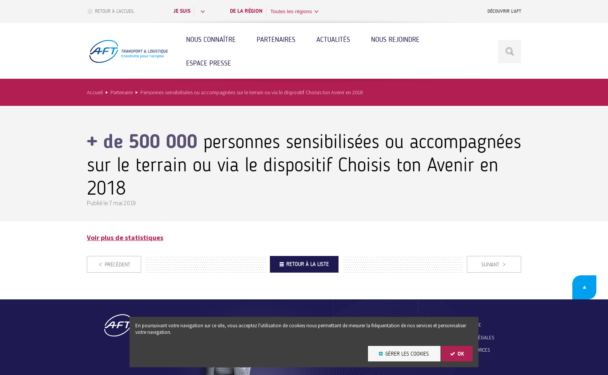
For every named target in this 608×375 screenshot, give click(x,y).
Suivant (490, 264)
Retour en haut (584, 287)
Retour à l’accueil (110, 11)
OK (461, 354)
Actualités (333, 39)
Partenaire (122, 92)
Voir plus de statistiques (125, 237)
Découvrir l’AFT (504, 11)
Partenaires (276, 39)
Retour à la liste (307, 264)
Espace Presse (208, 63)
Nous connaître (211, 39)
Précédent (117, 264)
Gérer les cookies (407, 354)
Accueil (95, 92)
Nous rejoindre (395, 39)
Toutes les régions (291, 11)
